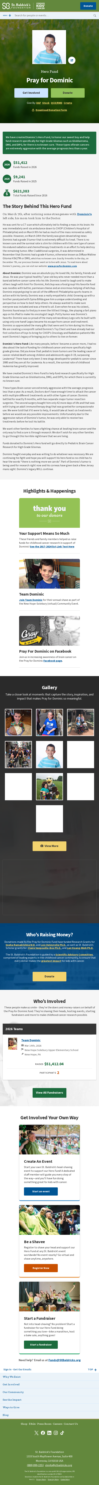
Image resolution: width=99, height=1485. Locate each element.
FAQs (32, 1423)
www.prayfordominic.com (62, 266)
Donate (88, 6)
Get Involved (31, 93)
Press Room (44, 1423)
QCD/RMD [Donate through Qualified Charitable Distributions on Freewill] (56, 103)
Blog (6, 1415)
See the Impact (12, 1399)
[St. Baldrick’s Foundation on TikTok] (62, 1433)
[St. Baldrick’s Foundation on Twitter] (36, 1433)
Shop (24, 1423)
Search (94, 15)
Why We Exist (12, 1376)
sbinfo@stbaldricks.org (58, 1465)
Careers (57, 1423)
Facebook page (52, 661)
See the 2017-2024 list (43, 547)
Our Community (13, 1392)
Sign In (7, 1369)
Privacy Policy (41, 1479)
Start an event (41, 1191)
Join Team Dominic (30, 600)
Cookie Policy (65, 1479)
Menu (5, 15)
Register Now (41, 1268)
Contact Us (71, 1423)
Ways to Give (11, 1407)
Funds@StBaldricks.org (64, 1360)
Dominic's (84, 214)
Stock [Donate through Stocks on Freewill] (45, 103)
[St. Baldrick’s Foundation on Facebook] (43, 1433)
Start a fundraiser (41, 1345)
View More (49, 846)
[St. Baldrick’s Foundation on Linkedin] (49, 1433)
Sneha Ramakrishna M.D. (20, 945)
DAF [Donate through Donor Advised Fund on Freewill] (38, 103)
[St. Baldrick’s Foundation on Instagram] (56, 1433)
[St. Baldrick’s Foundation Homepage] (23, 6)
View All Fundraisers (49, 1093)
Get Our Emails (22, 1369)
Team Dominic (31, 1040)
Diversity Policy (53, 1479)
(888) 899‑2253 (35, 1465)
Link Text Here (65, 547)
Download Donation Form (49, 110)
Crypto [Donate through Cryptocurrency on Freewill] (68, 103)
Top (90, 1369)
